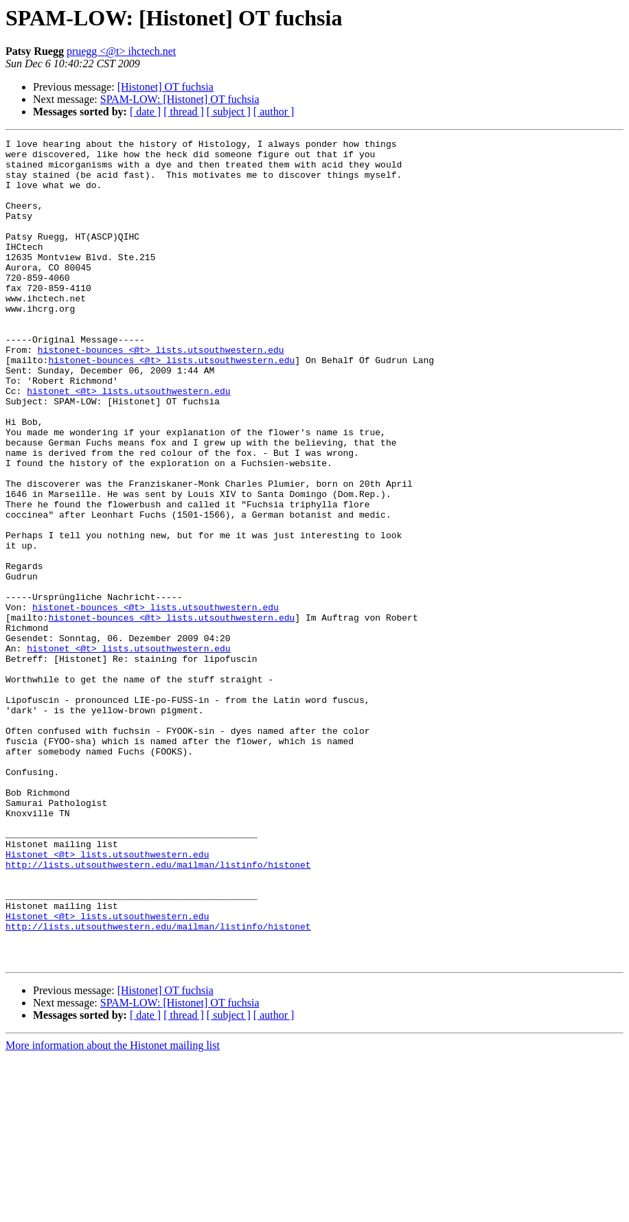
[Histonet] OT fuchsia (165, 87)
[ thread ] (183, 111)
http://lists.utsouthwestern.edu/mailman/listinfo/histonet (158, 1010)
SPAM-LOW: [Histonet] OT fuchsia (180, 99)
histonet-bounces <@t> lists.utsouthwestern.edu (161, 393)
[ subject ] (229, 111)
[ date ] (145, 111)
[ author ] (274, 111)
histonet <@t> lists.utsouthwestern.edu (128, 442)
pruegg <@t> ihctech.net (121, 51)
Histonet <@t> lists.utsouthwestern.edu (107, 998)
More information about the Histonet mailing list (112, 1210)
